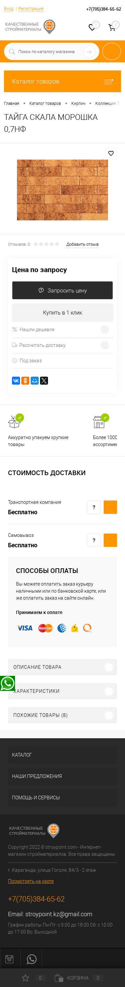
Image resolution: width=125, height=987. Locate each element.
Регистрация (30, 8)
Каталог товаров (62, 81)
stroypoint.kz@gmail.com (58, 914)
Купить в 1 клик (62, 313)
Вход (8, 8)
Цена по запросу (39, 269)
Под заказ (27, 361)
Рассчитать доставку (39, 345)
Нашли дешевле (33, 329)
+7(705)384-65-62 (36, 899)
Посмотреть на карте (31, 881)
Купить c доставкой (110, 507)
